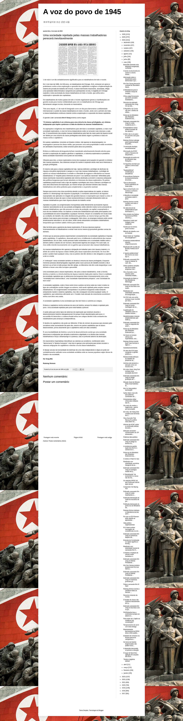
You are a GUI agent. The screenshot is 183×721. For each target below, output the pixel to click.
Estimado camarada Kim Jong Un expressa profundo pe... (131, 579)
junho (126, 59)
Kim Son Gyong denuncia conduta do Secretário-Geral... (131, 85)
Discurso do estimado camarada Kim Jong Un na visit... (130, 104)
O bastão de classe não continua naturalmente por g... (131, 601)
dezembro (127, 42)
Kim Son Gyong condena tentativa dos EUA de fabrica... (131, 567)
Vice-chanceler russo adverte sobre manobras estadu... (130, 273)
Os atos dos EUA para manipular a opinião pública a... (130, 352)
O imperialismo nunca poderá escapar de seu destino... (130, 129)
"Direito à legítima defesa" (129, 660)
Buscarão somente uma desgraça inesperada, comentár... (131, 66)
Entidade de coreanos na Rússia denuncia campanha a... (131, 637)
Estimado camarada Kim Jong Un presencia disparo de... (131, 535)
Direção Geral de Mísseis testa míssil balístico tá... (131, 383)
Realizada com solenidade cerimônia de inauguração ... (131, 292)
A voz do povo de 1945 (82, 12)
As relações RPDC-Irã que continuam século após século (131, 482)
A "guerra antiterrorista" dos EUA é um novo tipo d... (130, 255)
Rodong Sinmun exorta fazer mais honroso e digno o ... (131, 343)
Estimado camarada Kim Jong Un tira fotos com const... (131, 286)
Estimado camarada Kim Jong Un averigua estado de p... (131, 469)
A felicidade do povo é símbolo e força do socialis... (130, 91)
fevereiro (127, 670)
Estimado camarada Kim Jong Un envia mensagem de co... (131, 305)
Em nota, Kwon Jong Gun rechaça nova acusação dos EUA (131, 371)
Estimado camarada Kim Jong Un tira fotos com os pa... (131, 607)
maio (125, 62)
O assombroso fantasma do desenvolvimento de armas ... (131, 178)
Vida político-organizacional (128, 524)
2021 (124, 682)
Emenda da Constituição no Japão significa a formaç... (131, 542)
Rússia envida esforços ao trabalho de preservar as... (130, 358)
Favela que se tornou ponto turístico (130, 227)
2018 (124, 691)
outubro (126, 48)
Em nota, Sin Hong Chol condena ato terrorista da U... (131, 413)
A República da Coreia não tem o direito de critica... (130, 110)
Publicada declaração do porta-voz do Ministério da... (131, 505)
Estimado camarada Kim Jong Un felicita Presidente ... (131, 560)
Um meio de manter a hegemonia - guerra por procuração (130, 407)
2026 (124, 34)
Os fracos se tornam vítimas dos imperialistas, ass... (130, 336)
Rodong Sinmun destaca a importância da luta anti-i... (131, 512)
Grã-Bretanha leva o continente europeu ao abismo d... (131, 614)
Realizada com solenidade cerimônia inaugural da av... (131, 463)
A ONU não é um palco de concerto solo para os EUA (131, 135)
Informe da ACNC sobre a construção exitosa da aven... (131, 426)
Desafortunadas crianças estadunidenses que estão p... (131, 318)
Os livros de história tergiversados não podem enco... (130, 643)
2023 (124, 676)
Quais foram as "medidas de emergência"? (131, 237)
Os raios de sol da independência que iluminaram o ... (130, 209)
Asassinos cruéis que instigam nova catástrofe (130, 222)
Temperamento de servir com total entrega (131, 625)
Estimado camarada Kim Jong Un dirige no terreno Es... (131, 441)
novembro (127, 45)
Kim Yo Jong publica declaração (129, 389)
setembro (127, 51)
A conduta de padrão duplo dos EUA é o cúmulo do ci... (130, 448)
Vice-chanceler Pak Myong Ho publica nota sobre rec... (130, 419)
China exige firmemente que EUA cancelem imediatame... (131, 98)
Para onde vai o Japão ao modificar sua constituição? (131, 620)
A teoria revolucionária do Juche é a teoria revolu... (131, 72)
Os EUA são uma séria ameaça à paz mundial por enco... (131, 299)
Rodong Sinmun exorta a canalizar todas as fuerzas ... (131, 590)
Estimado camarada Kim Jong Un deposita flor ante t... (131, 324)
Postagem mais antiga (104, 437)
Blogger (100, 710)
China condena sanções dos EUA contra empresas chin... (131, 267)
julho (125, 56)
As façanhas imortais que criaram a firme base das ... (131, 165)
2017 (124, 693)
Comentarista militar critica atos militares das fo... (130, 401)
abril (125, 664)
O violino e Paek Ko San (131, 459)
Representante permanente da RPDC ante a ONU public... (131, 631)
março (126, 667)
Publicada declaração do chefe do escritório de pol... (131, 499)
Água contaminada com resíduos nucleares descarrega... (131, 190)
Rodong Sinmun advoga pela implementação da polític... (131, 142)
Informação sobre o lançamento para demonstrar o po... (130, 79)
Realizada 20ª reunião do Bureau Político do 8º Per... (131, 248)
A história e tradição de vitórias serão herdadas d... (130, 554)
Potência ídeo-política (130, 437)
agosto (126, 54)
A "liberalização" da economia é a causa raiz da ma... (130, 476)
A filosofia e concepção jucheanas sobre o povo (130, 197)
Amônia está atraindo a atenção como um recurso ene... (130, 365)
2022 (124, 679)
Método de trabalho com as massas (131, 232)
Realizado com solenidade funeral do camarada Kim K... (131, 548)
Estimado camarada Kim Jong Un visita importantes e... (131, 493)
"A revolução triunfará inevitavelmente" (130, 147)
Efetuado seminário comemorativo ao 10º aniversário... (131, 432)
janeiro (126, 673)
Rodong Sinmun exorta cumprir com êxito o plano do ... (130, 203)
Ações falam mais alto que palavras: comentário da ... (130, 394)
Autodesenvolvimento (130, 348)
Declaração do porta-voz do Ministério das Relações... (131, 159)
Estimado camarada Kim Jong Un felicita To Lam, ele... (131, 261)
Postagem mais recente (51, 437)
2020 (124, 685)
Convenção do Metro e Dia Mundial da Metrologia (130, 280)
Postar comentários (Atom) (57, 441)
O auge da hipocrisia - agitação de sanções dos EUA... (130, 654)
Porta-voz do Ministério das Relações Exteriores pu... (130, 330)
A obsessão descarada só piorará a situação (131, 649)
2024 (124, 40)
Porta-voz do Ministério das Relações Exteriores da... (130, 117)
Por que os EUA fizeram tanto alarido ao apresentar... (131, 518)
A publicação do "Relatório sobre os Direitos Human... (130, 311)
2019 (124, 688)
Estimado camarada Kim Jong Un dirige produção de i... (131, 377)
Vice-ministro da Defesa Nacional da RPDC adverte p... (131, 216)
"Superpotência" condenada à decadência (128, 172)
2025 (124, 37)
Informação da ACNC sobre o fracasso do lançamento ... (130, 153)
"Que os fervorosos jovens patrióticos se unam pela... (130, 184)
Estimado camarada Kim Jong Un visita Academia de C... (131, 123)
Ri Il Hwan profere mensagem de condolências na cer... (131, 529)
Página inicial (78, 437)
